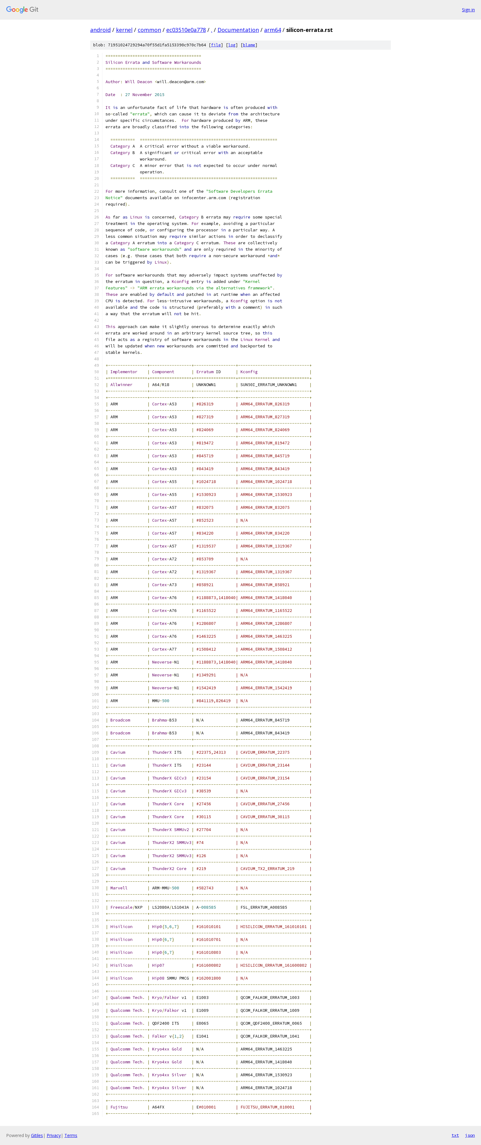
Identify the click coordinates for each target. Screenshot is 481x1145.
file (216, 45)
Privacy (54, 1135)
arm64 (272, 29)
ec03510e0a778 (186, 29)
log (232, 45)
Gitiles (37, 1135)
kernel (124, 29)
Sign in (468, 10)
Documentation (238, 29)
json (470, 1135)
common (149, 29)
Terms (70, 1135)
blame (249, 45)
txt (455, 1135)
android (100, 29)
